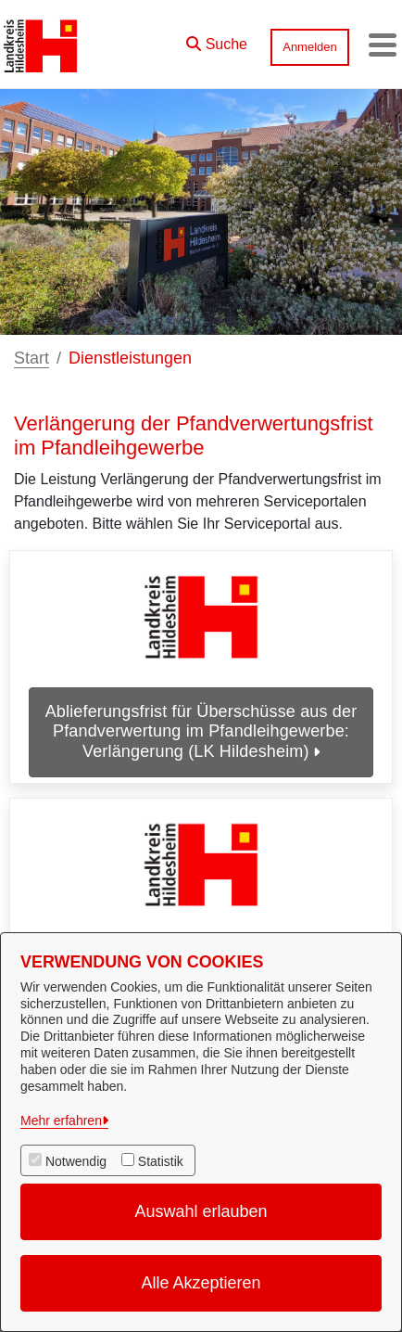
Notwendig (76, 1161)
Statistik (160, 1161)
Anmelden (310, 47)
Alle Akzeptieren (200, 1283)
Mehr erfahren (61, 1120)
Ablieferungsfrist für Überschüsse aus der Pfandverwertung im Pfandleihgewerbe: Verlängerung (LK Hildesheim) (201, 731)
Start (31, 358)
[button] (217, 40)
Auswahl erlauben (200, 1211)
